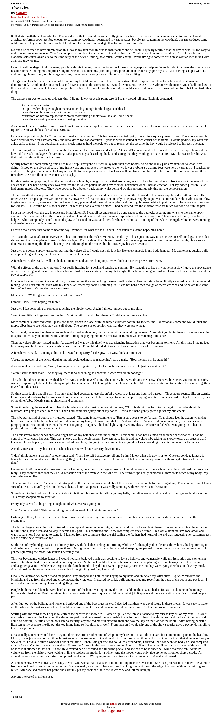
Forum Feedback (38, 16)
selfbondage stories (111, 710)
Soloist (21, 13)
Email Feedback (19, 16)
